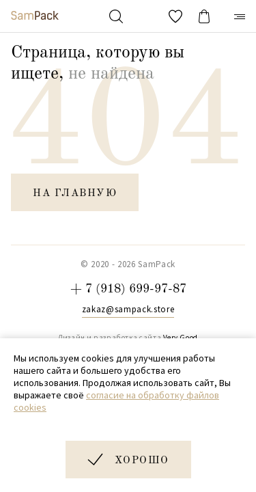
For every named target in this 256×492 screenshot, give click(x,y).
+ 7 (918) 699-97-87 (128, 289)
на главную (75, 194)
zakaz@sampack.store (128, 309)
